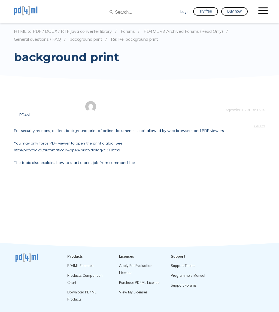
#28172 (259, 126)
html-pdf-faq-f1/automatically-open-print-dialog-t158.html (67, 150)
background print (86, 39)
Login (185, 11)
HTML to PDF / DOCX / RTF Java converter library (63, 31)
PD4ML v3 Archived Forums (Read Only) (183, 31)
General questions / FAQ (37, 39)
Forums (128, 31)
